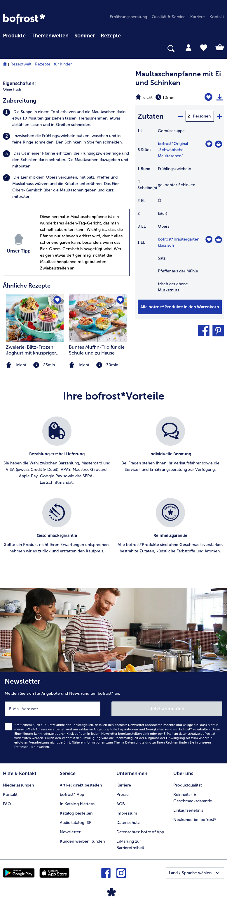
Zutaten (151, 116)
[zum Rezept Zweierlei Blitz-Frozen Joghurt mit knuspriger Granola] (34, 318)
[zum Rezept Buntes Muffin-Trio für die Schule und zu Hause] (97, 318)
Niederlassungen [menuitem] (18, 785)
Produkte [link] (14, 35)
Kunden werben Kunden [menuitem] (82, 841)
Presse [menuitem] (122, 794)
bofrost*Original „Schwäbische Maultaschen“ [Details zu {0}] (173, 149)
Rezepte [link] (111, 35)
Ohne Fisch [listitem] (12, 89)
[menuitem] (14, 34)
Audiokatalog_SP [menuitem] (76, 822)
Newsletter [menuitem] (70, 831)
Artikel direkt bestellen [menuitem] (81, 785)
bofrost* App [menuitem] (72, 794)
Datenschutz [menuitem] (128, 822)
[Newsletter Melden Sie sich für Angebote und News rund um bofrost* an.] (113, 717)
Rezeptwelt (21, 64)
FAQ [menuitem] (7, 803)
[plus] (219, 116)
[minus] (180, 116)
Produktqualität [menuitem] (187, 785)
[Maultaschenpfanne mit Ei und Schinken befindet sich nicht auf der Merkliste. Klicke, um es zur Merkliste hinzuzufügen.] (208, 97)
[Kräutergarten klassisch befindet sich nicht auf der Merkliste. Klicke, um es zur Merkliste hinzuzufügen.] (208, 239)
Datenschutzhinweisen (31, 747)
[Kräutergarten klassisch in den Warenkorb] (218, 239)
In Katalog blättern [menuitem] (77, 803)
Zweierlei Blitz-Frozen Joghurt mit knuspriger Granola (31, 350)
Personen (202, 116)
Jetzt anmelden (167, 708)
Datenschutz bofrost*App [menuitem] (140, 831)
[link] (24, 19)
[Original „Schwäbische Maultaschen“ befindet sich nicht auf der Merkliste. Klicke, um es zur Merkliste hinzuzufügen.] (208, 144)
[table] (179, 213)
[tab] (188, 47)
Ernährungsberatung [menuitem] (128, 16)
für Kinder (63, 64)
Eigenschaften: (19, 83)
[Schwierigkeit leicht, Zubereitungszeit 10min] (163, 97)
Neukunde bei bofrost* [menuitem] (194, 819)
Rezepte (42, 64)
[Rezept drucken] (219, 97)
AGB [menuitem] (120, 803)
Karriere (123, 785)
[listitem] (66, 118)
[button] (203, 330)
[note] (97, 365)
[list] (113, 491)
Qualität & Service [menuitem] (169, 16)
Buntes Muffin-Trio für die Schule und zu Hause (97, 350)
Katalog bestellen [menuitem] (76, 813)
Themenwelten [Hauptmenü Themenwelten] (50, 35)
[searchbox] (6, 48)
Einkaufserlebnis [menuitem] (188, 810)
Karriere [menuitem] (197, 16)
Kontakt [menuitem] (216, 16)
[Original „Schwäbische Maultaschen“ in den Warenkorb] (218, 144)
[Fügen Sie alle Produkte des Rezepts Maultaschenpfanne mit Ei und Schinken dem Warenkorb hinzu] (180, 307)
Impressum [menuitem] (126, 813)
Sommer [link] (84, 35)
